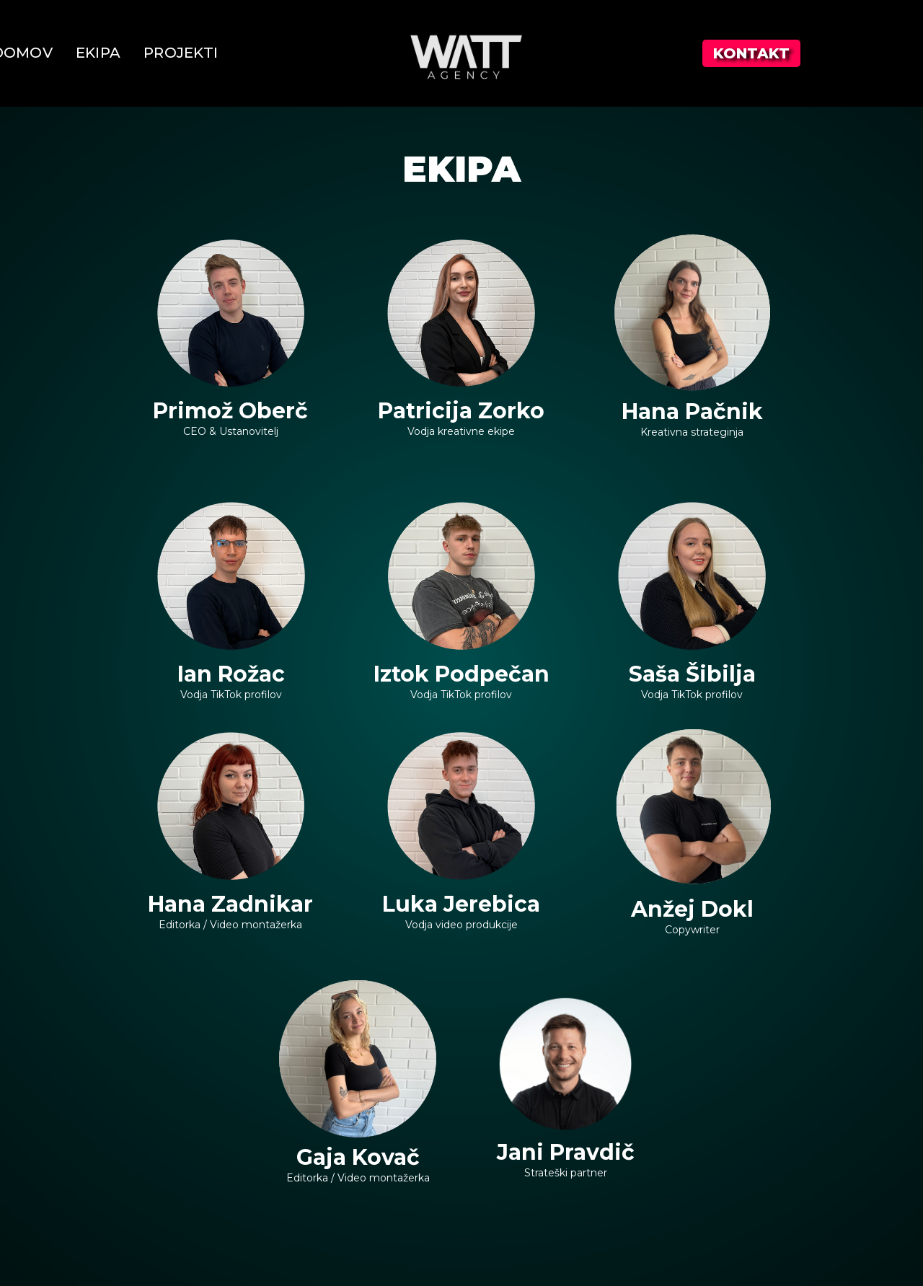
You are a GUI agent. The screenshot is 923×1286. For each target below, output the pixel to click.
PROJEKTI (180, 52)
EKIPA (98, 52)
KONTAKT (751, 53)
